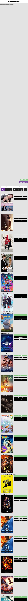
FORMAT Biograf (12, 1)
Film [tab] (7, 186)
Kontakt (19, 184)
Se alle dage (20, 196)
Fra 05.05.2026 (20, 355)
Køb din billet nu (23, 179)
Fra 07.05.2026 (20, 496)
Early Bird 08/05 (20, 315)
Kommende (10, 184)
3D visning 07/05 (20, 516)
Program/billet (4, 184)
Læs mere (20, 198)
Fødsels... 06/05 (20, 435)
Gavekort (15, 184)
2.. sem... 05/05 (20, 335)
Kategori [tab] (20, 186)
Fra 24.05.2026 (20, 415)
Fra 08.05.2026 (20, 395)
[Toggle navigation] (2, 2)
